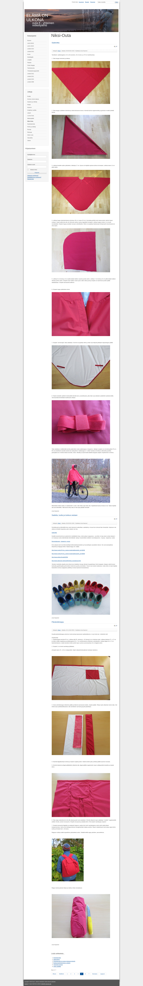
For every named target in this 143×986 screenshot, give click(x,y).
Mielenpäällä (30, 118)
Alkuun (54, 974)
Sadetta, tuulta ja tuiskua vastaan (65, 515)
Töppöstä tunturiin (58, 964)
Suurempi (81, 2)
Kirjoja (29, 104)
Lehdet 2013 (30, 51)
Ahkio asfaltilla (57, 966)
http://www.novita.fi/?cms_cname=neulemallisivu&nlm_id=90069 (68, 553)
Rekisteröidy (30, 179)
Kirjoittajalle (30, 57)
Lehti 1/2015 (30, 46)
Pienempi (92, 2)
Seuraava (94, 974)
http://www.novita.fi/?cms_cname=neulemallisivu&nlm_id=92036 (68, 550)
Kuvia (28, 54)
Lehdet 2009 (30, 82)
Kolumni (29, 107)
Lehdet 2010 (30, 79)
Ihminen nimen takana (33, 99)
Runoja (29, 129)
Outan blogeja (31, 65)
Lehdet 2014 (30, 48)
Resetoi (87, 2)
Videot (29, 140)
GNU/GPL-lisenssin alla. (46, 983)
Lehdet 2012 (30, 73)
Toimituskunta (30, 68)
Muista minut (33, 169)
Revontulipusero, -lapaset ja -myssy (61, 541)
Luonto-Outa (30, 115)
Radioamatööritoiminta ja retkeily (61, 963)
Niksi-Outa (30, 121)
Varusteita (30, 138)
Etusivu (29, 40)
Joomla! (26, 983)
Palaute (29, 62)
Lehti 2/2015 (30, 43)
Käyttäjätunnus (31, 154)
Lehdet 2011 (30, 76)
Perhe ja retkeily (31, 126)
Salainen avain (31, 164)
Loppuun (102, 974)
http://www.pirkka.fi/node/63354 (60, 557)
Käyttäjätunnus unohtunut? (34, 177)
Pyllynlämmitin (57, 957)
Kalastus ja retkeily (32, 102)
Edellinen (61, 974)
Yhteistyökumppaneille (33, 71)
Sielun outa (30, 135)
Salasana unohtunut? (32, 175)
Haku (116, 2)
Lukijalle (29, 60)
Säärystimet (56, 959)
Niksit (59, 50)
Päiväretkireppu (58, 622)
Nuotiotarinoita (31, 124)
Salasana (29, 159)
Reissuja (29, 132)
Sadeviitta (55, 43)
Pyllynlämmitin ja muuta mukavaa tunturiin (64, 961)
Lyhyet (29, 113)
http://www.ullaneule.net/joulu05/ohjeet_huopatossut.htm (66, 560)
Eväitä (29, 96)
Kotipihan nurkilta (31, 110)
